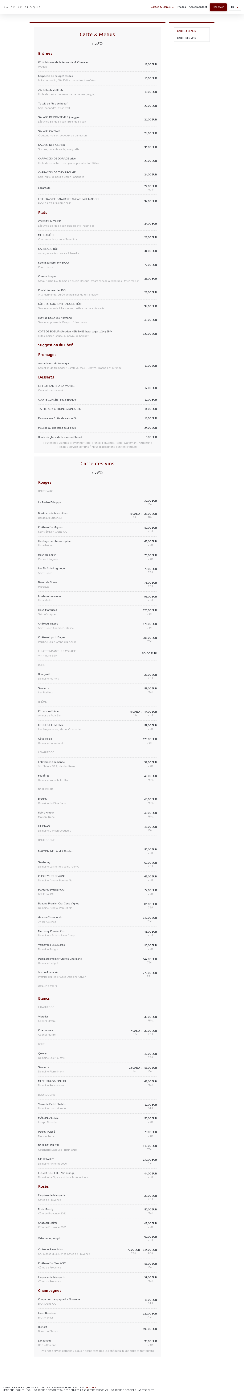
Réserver (218, 7)
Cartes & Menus (162, 7)
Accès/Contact (198, 7)
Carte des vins (186, 38)
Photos (181, 7)
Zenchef (91, 1387)
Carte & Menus (186, 31)
